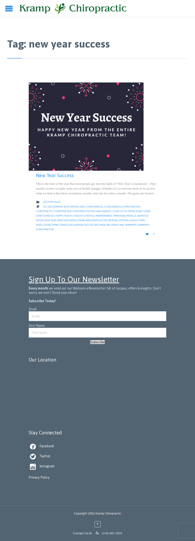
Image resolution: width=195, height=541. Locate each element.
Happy (59, 215)
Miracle (131, 215)
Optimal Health (128, 220)
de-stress (129, 211)
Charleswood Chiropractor (122, 206)
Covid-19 (117, 211)
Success (88, 225)
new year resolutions (71, 220)
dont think (143, 211)
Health (68, 215)
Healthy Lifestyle (84, 215)
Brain (74, 206)
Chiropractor (63, 211)
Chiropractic (44, 211)
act (45, 206)
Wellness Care (115, 225)
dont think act (45, 215)
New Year (50, 220)
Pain (142, 220)
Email (33, 309)
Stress (63, 225)
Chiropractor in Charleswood (91, 211)
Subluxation (75, 225)
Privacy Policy (39, 477)
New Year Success (55, 175)
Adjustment (55, 206)
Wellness (100, 225)
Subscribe (97, 342)
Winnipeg (131, 225)
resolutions (43, 225)
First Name (37, 326)
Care (82, 206)
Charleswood (94, 206)
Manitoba (119, 215)
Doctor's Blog (52, 202)
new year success (96, 220)
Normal (113, 220)
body (67, 206)
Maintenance (103, 215)
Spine (55, 225)
